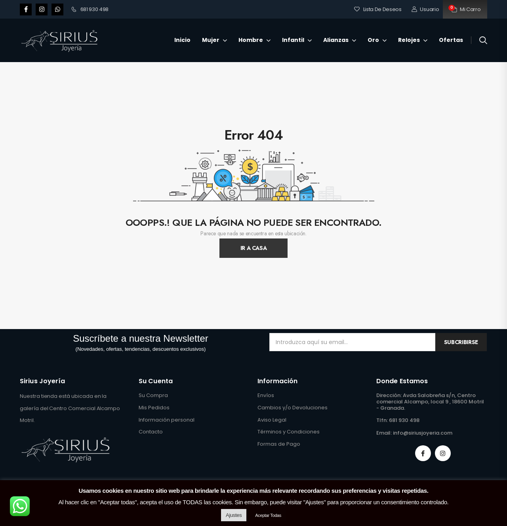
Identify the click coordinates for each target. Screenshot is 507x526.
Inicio (182, 40)
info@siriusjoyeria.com (422, 433)
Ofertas (451, 40)
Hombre (250, 40)
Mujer (210, 40)
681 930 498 (90, 9)
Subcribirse (461, 342)
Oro (373, 40)
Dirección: (389, 395)
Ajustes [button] (234, 515)
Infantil (293, 40)
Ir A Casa (253, 248)
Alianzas (336, 40)
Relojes (409, 40)
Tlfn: (382, 420)
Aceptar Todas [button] (268, 515)
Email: (384, 433)
